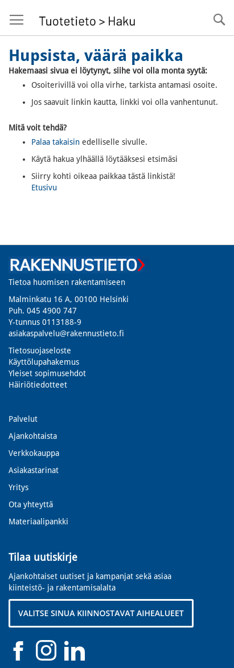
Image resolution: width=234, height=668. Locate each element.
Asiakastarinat (34, 470)
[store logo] (85, 18)
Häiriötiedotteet (38, 384)
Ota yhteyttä (31, 504)
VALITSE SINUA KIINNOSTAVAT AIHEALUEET (101, 613)
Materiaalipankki (38, 521)
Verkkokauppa (34, 453)
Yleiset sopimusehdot (47, 373)
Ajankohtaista (33, 436)
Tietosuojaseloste (40, 350)
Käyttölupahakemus (44, 361)
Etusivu (44, 187)
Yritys (18, 487)
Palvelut (23, 418)
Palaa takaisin (55, 141)
